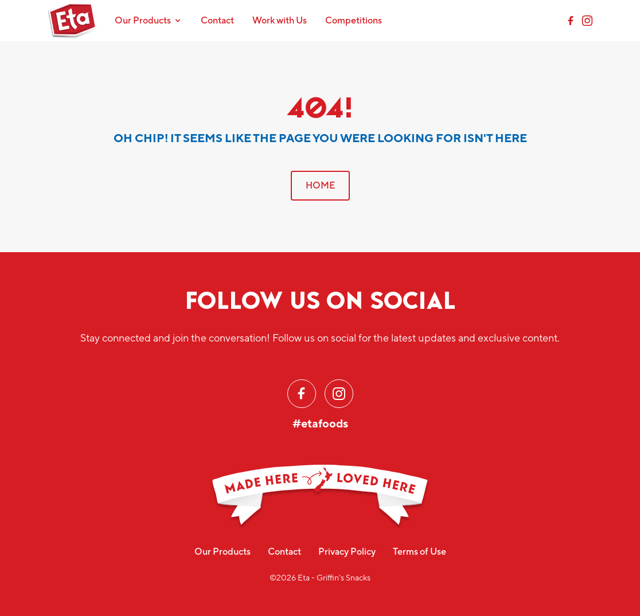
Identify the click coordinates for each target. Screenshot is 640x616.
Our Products (222, 551)
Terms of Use (419, 551)
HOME (320, 185)
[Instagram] (587, 20)
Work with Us (279, 20)
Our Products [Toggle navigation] (148, 20)
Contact (217, 20)
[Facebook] (570, 20)
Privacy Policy (347, 551)
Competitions (353, 20)
